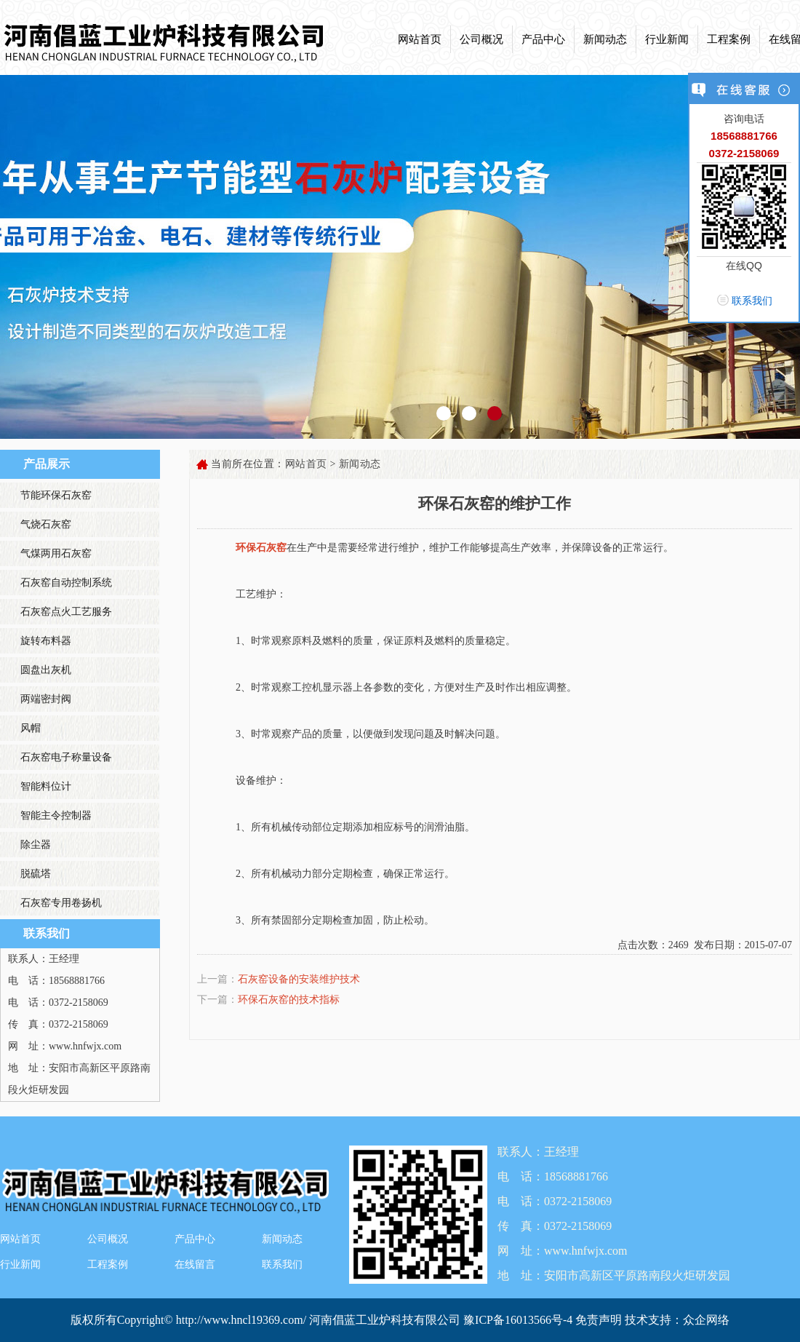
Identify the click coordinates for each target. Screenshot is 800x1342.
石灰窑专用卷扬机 (61, 902)
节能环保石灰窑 (56, 495)
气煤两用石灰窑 (56, 553)
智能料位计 (45, 786)
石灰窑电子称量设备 (66, 757)
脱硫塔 (35, 873)
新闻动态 (605, 39)
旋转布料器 (45, 640)
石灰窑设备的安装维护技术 (299, 979)
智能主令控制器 (56, 815)
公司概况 (481, 39)
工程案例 (729, 39)
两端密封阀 (45, 699)
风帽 (30, 728)
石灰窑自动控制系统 (66, 582)
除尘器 (35, 844)
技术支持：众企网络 (677, 1320)
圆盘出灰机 (45, 669)
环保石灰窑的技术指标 (289, 999)
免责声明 (598, 1320)
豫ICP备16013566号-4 (519, 1320)
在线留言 (195, 1264)
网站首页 (419, 39)
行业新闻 (667, 39)
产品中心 (543, 39)
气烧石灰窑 (45, 524)
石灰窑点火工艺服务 (66, 611)
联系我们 (282, 1264)
